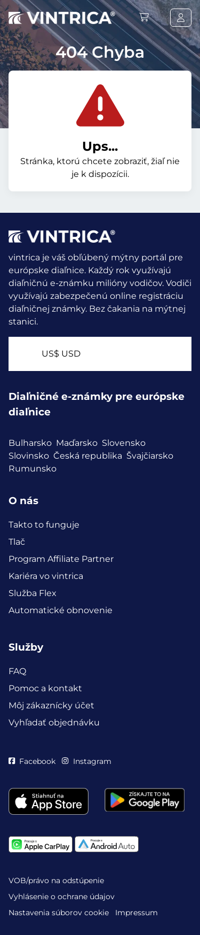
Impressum (136, 912)
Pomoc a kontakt (45, 688)
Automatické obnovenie (61, 610)
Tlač (17, 542)
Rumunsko (33, 468)
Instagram (86, 761)
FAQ (17, 671)
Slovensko (124, 443)
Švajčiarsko (149, 456)
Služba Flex (33, 593)
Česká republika (87, 456)
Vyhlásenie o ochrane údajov (62, 896)
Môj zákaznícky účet (51, 705)
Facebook (32, 761)
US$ (61, 354)
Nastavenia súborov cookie (59, 912)
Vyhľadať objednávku (54, 722)
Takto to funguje (44, 525)
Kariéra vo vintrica (46, 576)
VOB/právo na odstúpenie (56, 880)
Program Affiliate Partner (61, 559)
